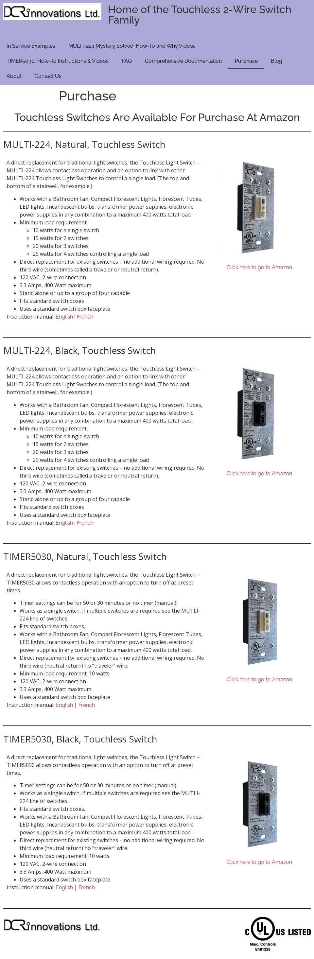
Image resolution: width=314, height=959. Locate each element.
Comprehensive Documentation (183, 61)
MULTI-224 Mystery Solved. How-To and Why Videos (132, 46)
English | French (74, 317)
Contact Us (48, 76)
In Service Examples (31, 46)
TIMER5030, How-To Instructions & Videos (58, 61)
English (64, 705)
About (14, 76)
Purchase (246, 61)
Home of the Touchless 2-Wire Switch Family (199, 14)
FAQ (127, 61)
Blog (276, 61)
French (86, 705)
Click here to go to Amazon (259, 267)
